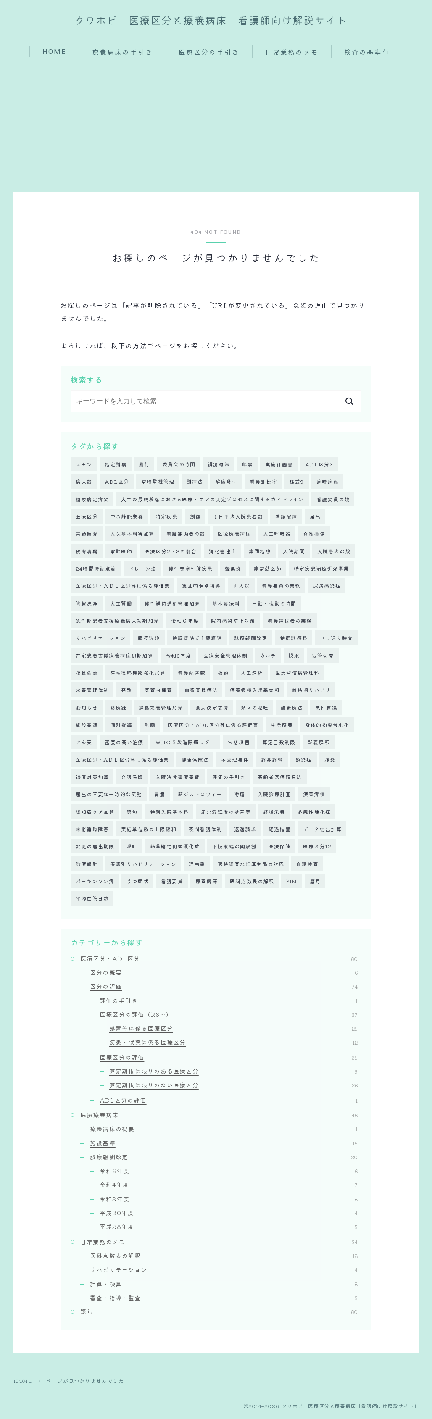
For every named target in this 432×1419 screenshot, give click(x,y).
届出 (315, 516)
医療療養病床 (234, 533)
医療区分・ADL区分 (219, 959)
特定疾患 (166, 516)
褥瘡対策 (219, 464)
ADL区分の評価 (229, 1101)
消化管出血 (223, 551)
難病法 (195, 481)
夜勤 (223, 673)
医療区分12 (317, 846)
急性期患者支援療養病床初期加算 (117, 620)
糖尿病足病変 (92, 499)
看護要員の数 (333, 499)
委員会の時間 (178, 464)
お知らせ (87, 707)
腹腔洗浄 (149, 638)
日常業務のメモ (292, 52)
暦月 (315, 881)
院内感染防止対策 (233, 620)
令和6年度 (178, 655)
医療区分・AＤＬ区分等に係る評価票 (122, 759)
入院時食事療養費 (177, 777)
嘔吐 (131, 846)
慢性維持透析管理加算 (172, 603)
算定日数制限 (278, 742)
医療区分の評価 (229, 1058)
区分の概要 (224, 973)
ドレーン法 (142, 568)
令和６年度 (185, 620)
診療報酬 (87, 864)
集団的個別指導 (201, 586)
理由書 (197, 864)
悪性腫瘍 (326, 707)
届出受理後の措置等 (226, 812)
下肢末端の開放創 (234, 846)
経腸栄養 (274, 812)
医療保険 (280, 846)
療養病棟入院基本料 (255, 690)
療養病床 (206, 881)
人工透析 (252, 673)
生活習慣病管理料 (297, 673)
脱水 (294, 655)
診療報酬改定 (250, 638)
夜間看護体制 (205, 829)
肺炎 (329, 759)
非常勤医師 (268, 568)
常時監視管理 (157, 481)
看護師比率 (263, 481)
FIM (292, 881)
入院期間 (294, 551)
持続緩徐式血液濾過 (197, 638)
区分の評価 (224, 987)
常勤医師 (121, 551)
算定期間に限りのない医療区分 (233, 1086)
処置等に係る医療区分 (233, 1029)
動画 (150, 725)
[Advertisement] (216, 121)
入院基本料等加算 (132, 533)
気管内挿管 (158, 690)
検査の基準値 (367, 52)
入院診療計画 (274, 794)
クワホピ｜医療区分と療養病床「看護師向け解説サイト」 (216, 21)
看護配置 (286, 516)
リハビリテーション (101, 638)
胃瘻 (159, 794)
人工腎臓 (121, 603)
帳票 (247, 464)
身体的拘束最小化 (327, 725)
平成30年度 (229, 1213)
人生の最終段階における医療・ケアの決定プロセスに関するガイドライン (212, 499)
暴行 (144, 464)
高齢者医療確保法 (280, 777)
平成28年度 (229, 1227)
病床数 (84, 481)
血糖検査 (307, 864)
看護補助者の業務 (290, 620)
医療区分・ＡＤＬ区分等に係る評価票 (123, 586)
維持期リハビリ (311, 690)
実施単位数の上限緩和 (148, 829)
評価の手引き (228, 777)
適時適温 (327, 481)
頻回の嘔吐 (255, 707)
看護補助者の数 (185, 533)
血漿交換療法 (201, 690)
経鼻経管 (272, 759)
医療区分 (87, 516)
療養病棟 (314, 794)
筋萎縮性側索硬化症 (175, 846)
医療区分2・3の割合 (171, 551)
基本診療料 (226, 603)
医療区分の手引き (209, 52)
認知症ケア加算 (95, 812)
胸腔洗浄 (87, 603)
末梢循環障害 (92, 829)
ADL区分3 (319, 464)
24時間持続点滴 (96, 568)
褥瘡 (239, 794)
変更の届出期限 (95, 846)
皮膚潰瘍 (87, 551)
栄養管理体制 (92, 690)
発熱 (126, 690)
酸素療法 (292, 707)
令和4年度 (229, 1185)
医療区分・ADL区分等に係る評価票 (213, 725)
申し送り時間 (336, 638)
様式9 (297, 481)
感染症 (303, 759)
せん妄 (84, 742)
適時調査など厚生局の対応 (251, 864)
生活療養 (282, 725)
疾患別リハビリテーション (143, 864)
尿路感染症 (327, 586)
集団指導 (260, 551)
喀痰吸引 (226, 481)
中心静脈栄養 (126, 516)
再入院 (241, 586)
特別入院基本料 (169, 812)
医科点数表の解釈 (252, 881)
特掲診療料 (294, 638)
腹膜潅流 (87, 673)
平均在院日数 (92, 899)
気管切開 (323, 655)
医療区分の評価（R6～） (229, 1015)
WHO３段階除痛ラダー (185, 742)
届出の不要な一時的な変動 (109, 794)
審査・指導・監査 (224, 1298)
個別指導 (121, 725)
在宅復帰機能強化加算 (138, 673)
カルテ (268, 655)
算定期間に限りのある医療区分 (233, 1072)
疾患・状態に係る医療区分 (233, 1043)
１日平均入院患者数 (238, 516)
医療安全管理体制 (225, 655)
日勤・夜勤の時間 (274, 603)
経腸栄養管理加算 (161, 707)
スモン (84, 464)
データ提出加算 (322, 829)
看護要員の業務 (281, 586)
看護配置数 (191, 673)
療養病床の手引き (122, 52)
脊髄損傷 (314, 533)
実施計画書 (279, 464)
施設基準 (87, 725)
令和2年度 (229, 1199)
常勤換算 (87, 533)
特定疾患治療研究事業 (321, 568)
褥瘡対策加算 (92, 777)
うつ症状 (137, 881)
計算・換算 (224, 1284)
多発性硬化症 (314, 812)
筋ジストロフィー (200, 794)
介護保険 (132, 777)
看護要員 (172, 881)
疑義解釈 (319, 742)
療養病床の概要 (224, 1129)
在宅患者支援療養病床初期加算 (114, 655)
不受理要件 (235, 759)
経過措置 (280, 829)
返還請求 (245, 829)
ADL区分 (117, 481)
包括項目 (239, 742)
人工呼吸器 (277, 533)
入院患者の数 (333, 551)
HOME (54, 51)
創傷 (195, 516)
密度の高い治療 (124, 742)
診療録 (118, 707)
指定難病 (116, 464)
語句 (131, 812)
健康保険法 (195, 759)
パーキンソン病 (95, 881)
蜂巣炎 (233, 568)
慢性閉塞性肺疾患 (191, 568)
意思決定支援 (212, 707)
